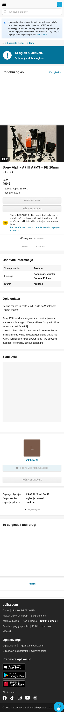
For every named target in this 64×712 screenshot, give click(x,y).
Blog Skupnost (38, 615)
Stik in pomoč (48, 621)
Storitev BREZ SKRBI (23, 610)
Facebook (5, 698)
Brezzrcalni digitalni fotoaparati (18, 43)
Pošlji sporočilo (32, 208)
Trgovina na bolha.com (31, 645)
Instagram (20, 698)
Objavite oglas (38, 651)
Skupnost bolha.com (35, 698)
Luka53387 (32, 459)
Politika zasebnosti (42, 626)
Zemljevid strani (11, 621)
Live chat (59, 707)
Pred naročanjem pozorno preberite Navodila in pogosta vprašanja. (35, 229)
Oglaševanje (9, 645)
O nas (6, 610)
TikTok (12, 698)
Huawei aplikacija (14, 683)
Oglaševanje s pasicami (15, 651)
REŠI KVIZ (42, 34)
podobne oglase (34, 58)
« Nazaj (32, 584)
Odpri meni (4, 4)
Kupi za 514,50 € (32, 200)
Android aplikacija (14, 675)
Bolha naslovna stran (32, 4)
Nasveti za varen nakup (15, 615)
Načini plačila (30, 621)
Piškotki (7, 631)
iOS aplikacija (14, 666)
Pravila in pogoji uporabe (16, 626)
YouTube (27, 698)
